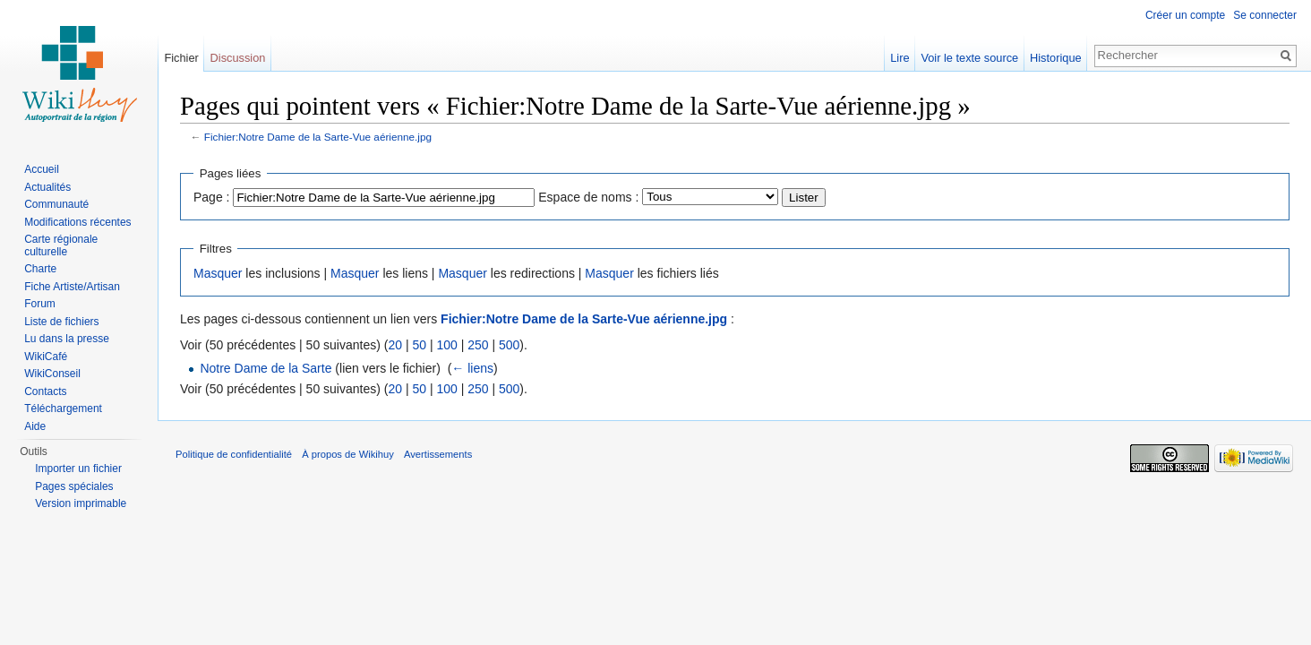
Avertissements (438, 454)
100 (446, 345)
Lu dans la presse (66, 338)
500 (509, 345)
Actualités (47, 187)
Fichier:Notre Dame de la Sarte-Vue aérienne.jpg (318, 136)
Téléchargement (63, 408)
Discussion (238, 57)
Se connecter (1265, 15)
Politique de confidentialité (234, 454)
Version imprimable (80, 503)
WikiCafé (45, 356)
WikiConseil (52, 373)
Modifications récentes (77, 222)
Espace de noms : (588, 197)
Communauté (56, 204)
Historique (1056, 57)
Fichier (181, 57)
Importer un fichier (78, 468)
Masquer (217, 273)
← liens (472, 368)
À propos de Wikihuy (348, 454)
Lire (899, 57)
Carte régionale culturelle (61, 245)
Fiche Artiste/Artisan (72, 286)
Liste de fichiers (61, 321)
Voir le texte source (969, 57)
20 (395, 345)
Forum (40, 303)
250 (477, 345)
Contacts (45, 391)
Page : (211, 197)
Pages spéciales (74, 486)
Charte (40, 268)
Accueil (41, 169)
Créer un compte (1185, 15)
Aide (35, 426)
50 (419, 345)
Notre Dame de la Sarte (265, 368)
